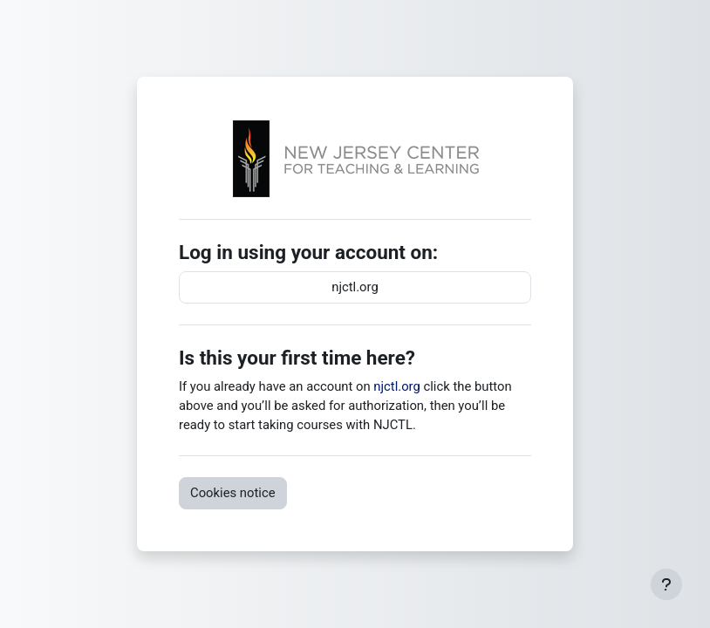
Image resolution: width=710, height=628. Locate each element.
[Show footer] (666, 584)
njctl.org (354, 287)
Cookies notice (233, 493)
